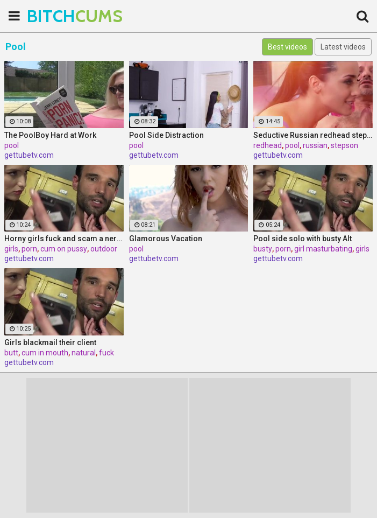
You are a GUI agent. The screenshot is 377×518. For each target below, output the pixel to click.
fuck (106, 352)
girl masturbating (323, 248)
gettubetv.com (29, 155)
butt (11, 352)
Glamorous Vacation (165, 238)
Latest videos (343, 47)
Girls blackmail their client (50, 342)
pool (11, 145)
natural (84, 352)
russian (315, 145)
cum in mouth (45, 352)
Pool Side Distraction (166, 135)
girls (11, 248)
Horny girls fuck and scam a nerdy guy (64, 238)
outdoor (103, 248)
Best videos (287, 47)
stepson (344, 145)
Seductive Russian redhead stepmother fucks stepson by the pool (313, 135)
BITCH (54, 15)
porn (29, 248)
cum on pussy (63, 248)
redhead (267, 145)
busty (262, 248)
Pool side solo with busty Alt (302, 238)
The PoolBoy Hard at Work (50, 135)
